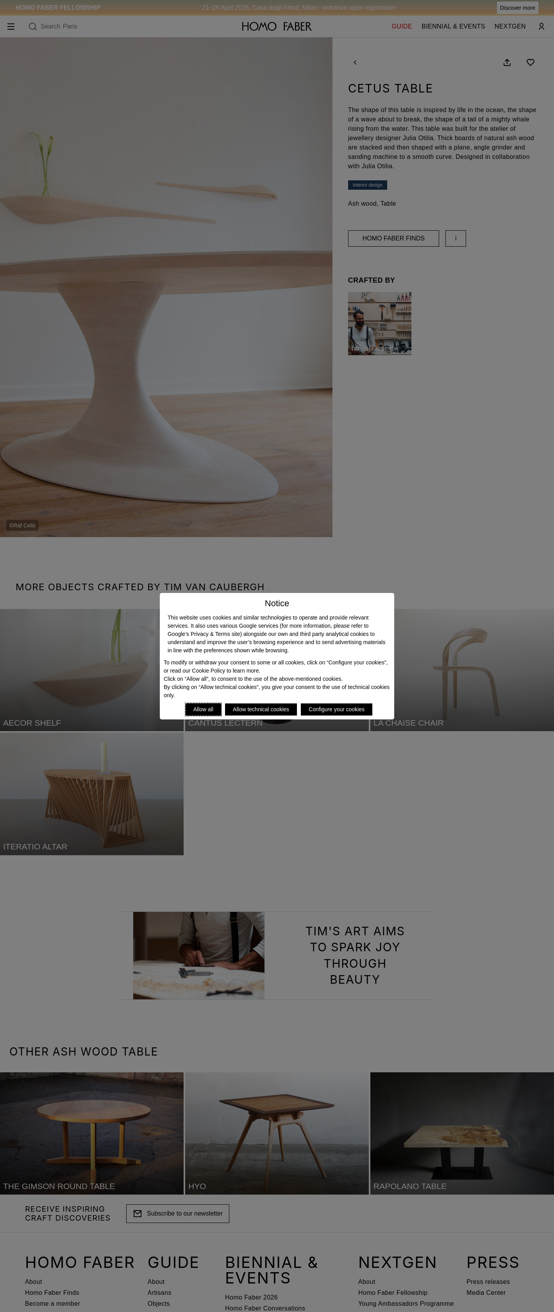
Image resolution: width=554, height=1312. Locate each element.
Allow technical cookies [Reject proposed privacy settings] (261, 709)
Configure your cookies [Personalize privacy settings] (337, 709)
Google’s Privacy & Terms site (204, 634)
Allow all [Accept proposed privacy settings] (203, 709)
